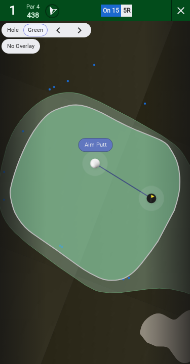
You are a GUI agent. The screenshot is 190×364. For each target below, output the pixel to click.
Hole (13, 30)
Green (35, 30)
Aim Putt (96, 145)
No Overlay (20, 46)
